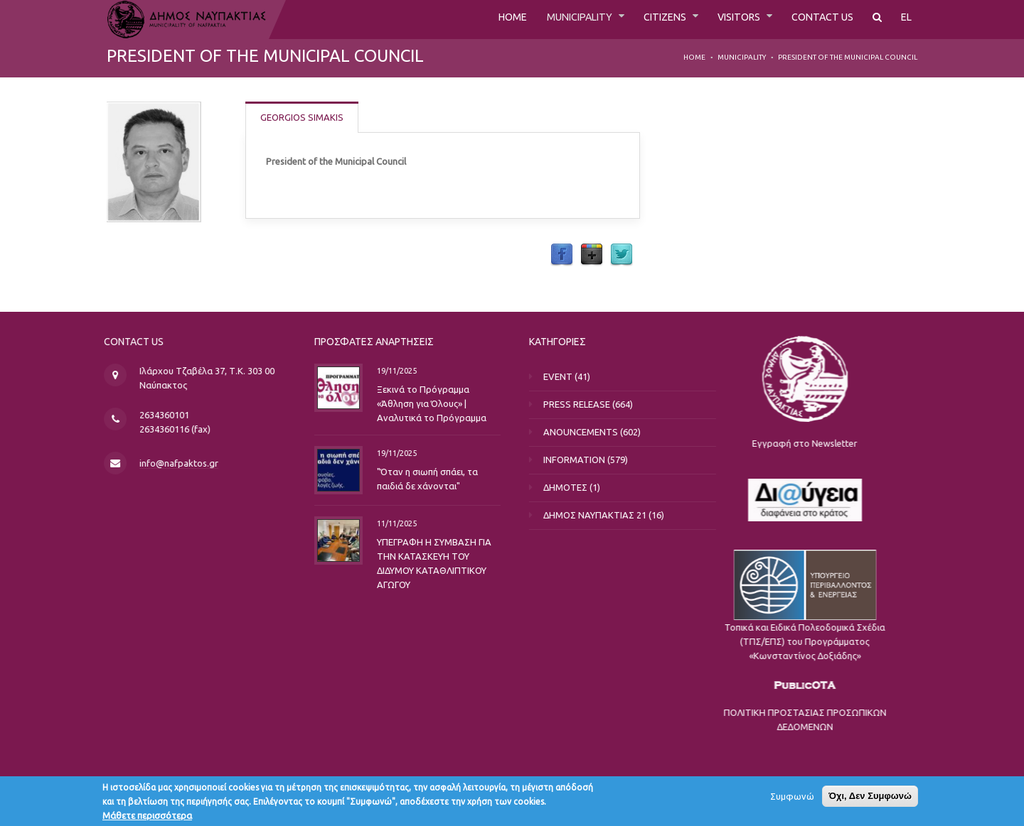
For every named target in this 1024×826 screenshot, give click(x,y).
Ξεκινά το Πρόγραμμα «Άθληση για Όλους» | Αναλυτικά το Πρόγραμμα (414, 403)
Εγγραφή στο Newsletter (944, 443)
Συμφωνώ (792, 800)
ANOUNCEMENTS (592, 432)
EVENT (569, 376)
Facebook (561, 255)
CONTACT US (817, 19)
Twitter (621, 255)
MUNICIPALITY (554, 19)
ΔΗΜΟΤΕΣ (577, 487)
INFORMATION (586, 459)
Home (694, 57)
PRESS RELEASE (588, 404)
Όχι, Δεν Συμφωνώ (870, 799)
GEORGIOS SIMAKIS (302, 117)
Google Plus (591, 255)
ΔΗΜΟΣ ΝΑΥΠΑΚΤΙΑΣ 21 (606, 515)
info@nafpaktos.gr (186, 463)
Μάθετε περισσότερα (147, 819)
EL (906, 19)
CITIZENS (647, 19)
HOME (480, 19)
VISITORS (727, 19)
